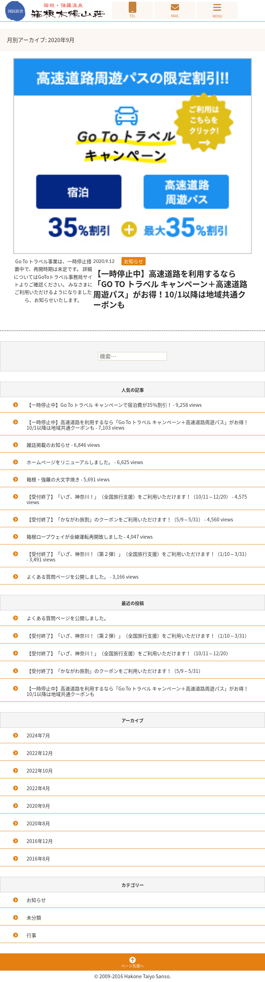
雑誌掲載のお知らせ (48, 444)
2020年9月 (38, 805)
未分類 (34, 917)
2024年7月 (38, 735)
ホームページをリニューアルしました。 (70, 462)
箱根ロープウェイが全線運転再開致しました (75, 536)
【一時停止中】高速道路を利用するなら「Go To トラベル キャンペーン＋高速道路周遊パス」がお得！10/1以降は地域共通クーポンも (170, 288)
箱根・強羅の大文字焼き (53, 479)
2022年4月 (38, 788)
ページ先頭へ (132, 963)
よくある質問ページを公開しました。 (68, 576)
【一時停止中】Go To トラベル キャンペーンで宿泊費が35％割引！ (99, 404)
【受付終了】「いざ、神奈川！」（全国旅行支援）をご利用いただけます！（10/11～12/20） (129, 496)
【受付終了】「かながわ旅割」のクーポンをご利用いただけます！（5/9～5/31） (115, 519)
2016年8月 (38, 858)
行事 (31, 935)
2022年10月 (40, 770)
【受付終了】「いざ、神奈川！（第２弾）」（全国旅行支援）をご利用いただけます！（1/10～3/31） (138, 553)
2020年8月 (38, 823)
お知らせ (133, 261)
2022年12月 (40, 752)
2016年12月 (40, 840)
